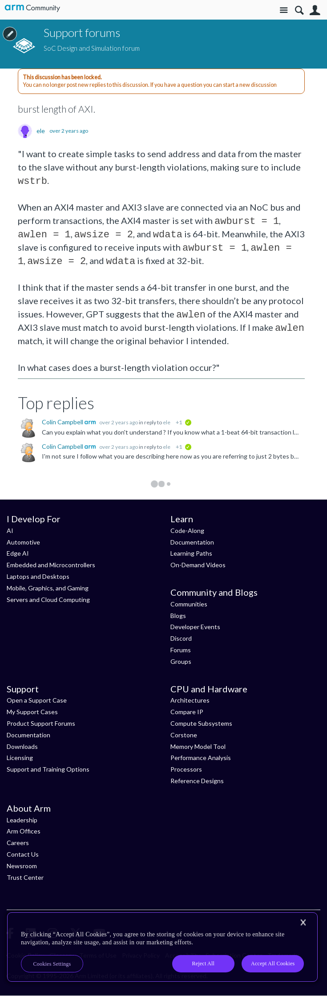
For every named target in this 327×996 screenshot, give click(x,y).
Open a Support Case (37, 700)
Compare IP (186, 711)
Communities (188, 604)
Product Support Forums (41, 723)
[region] (162, 947)
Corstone (183, 735)
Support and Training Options (48, 769)
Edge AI (18, 553)
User (315, 10)
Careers (18, 842)
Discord (181, 638)
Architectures (190, 700)
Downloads (22, 746)
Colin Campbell (63, 422)
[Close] (303, 922)
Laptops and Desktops (38, 576)
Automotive (23, 542)
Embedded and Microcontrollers (51, 565)
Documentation (192, 542)
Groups (180, 661)
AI (10, 530)
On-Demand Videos (198, 565)
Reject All (203, 963)
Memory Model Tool (198, 746)
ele (40, 130)
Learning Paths (191, 553)
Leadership (22, 820)
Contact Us (23, 854)
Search (299, 10)
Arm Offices (23, 831)
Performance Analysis (200, 757)
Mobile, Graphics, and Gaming (48, 588)
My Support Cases (32, 711)
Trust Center (25, 877)
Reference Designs (197, 781)
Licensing (20, 757)
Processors (186, 769)
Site (283, 10)
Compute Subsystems (201, 723)
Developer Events (195, 626)
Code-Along (187, 530)
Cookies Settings (52, 964)
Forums (180, 650)
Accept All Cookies (273, 963)
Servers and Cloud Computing (48, 599)
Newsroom (22, 866)
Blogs (178, 615)
